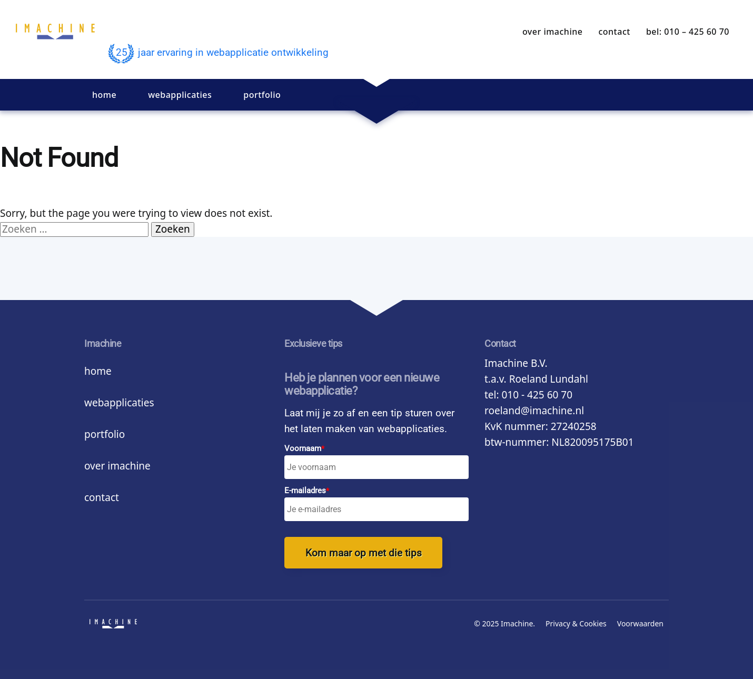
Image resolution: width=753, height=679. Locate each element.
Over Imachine (552, 31)
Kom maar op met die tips (363, 553)
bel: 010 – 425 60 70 (687, 31)
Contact (614, 31)
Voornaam (304, 449)
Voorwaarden (640, 623)
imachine (55, 39)
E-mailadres (306, 491)
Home (104, 95)
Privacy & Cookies (576, 623)
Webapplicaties (180, 95)
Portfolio (262, 95)
